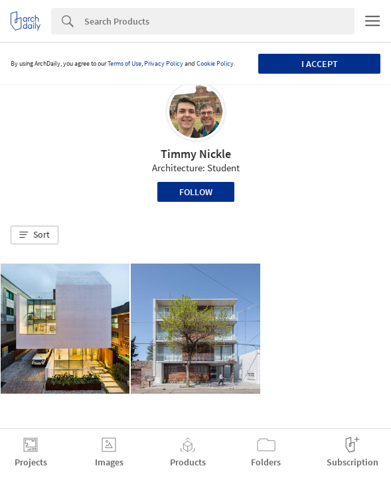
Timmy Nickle (196, 153)
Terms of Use (124, 63)
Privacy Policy (163, 63)
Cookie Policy (215, 63)
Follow (195, 192)
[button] (34, 235)
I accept (319, 64)
